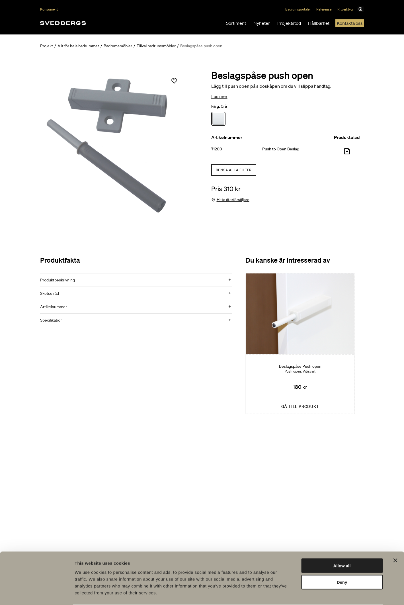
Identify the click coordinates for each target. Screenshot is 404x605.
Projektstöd (289, 23)
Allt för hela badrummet (78, 45)
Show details (299, 593)
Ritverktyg (347, 9)
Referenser (327, 9)
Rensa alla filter (234, 169)
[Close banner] (395, 538)
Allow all (342, 543)
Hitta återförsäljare (233, 199)
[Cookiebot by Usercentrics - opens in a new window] (37, 594)
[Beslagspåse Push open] (300, 343)
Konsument (49, 9)
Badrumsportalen (301, 9)
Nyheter (261, 23)
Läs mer (219, 96)
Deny (342, 560)
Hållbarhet (318, 23)
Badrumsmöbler (118, 45)
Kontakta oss (350, 23)
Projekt (46, 45)
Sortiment (236, 23)
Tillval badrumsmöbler (156, 45)
